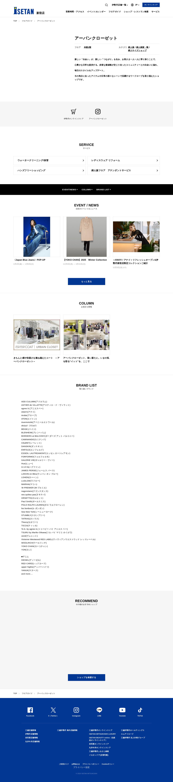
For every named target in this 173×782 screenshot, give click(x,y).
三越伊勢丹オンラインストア (100, 730)
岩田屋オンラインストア (99, 744)
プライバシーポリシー (90, 764)
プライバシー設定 (81, 767)
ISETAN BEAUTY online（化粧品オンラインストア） (102, 739)
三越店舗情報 (30, 730)
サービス (155, 11)
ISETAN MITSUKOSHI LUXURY (102, 734)
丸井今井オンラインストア (100, 748)
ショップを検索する (86, 677)
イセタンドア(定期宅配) (98, 755)
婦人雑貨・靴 (142, 47)
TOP (15, 21)
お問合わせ (76, 764)
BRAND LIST (102, 189)
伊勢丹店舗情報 (31, 734)
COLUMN (86, 189)
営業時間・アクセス (75, 11)
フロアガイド (115, 11)
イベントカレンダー (96, 11)
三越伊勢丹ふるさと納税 (99, 751)
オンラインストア (151, 5)
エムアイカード (127, 734)
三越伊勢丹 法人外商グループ (133, 738)
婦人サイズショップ (137, 50)
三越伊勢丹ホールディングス (132, 730)
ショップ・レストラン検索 (136, 11)
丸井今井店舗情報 (32, 742)
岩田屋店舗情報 (31, 738)
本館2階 (87, 47)
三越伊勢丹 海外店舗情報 (67, 730)
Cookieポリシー (108, 764)
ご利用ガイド (64, 764)
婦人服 (131, 47)
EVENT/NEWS (69, 189)
